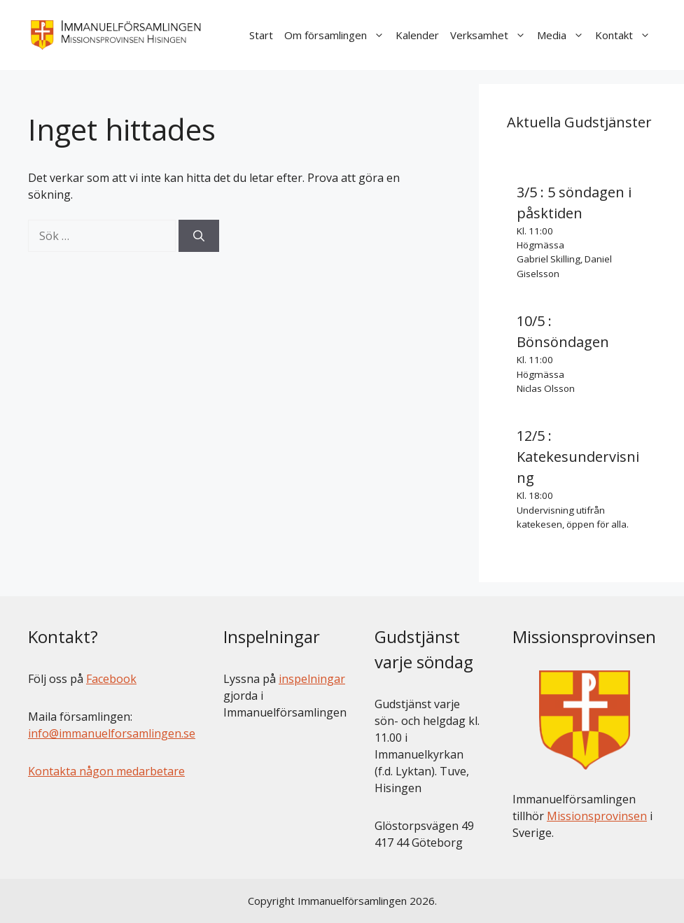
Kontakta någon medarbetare (106, 771)
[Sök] (199, 236)
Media (563, 35)
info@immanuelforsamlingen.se (111, 733)
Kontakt (625, 35)
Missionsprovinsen (597, 816)
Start (261, 35)
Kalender (417, 35)
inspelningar (312, 678)
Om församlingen (337, 35)
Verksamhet (490, 35)
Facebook (111, 678)
